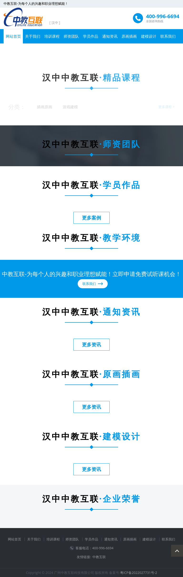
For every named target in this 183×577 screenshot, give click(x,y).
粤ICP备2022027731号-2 (138, 572)
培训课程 (52, 36)
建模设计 (148, 36)
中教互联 (99, 557)
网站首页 (13, 36)
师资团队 (71, 36)
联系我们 (168, 36)
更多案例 (91, 217)
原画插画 (129, 36)
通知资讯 (109, 36)
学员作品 (90, 36)
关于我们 (32, 36)
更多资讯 (91, 344)
